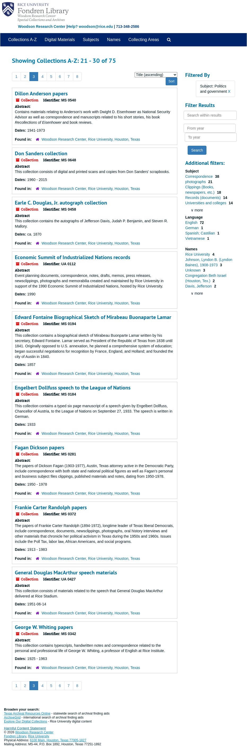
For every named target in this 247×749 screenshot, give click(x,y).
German (192, 228)
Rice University (198, 254)
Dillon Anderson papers (41, 93)
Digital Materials (60, 39)
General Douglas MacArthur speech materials (66, 572)
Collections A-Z (22, 39)
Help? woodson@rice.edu (90, 26)
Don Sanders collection (41, 153)
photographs (196, 182)
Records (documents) (203, 198)
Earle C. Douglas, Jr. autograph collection (61, 202)
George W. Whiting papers (44, 627)
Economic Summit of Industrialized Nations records (72, 257)
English (192, 222)
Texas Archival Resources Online (27, 713)
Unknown (193, 270)
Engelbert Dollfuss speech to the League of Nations (72, 387)
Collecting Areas (143, 39)
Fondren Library (15, 736)
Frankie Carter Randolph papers (51, 507)
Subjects (91, 39)
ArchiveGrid (12, 717)
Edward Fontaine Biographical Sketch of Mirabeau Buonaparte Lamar (93, 317)
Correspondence (199, 176)
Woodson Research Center (41, 26)
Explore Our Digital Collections (25, 721)
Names (114, 39)
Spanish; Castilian (200, 233)
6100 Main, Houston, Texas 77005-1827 (58, 740)
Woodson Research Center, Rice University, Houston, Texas (91, 139)
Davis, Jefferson (199, 286)
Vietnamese (195, 238)
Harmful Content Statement (25, 728)
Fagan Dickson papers (39, 447)
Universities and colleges (206, 203)
